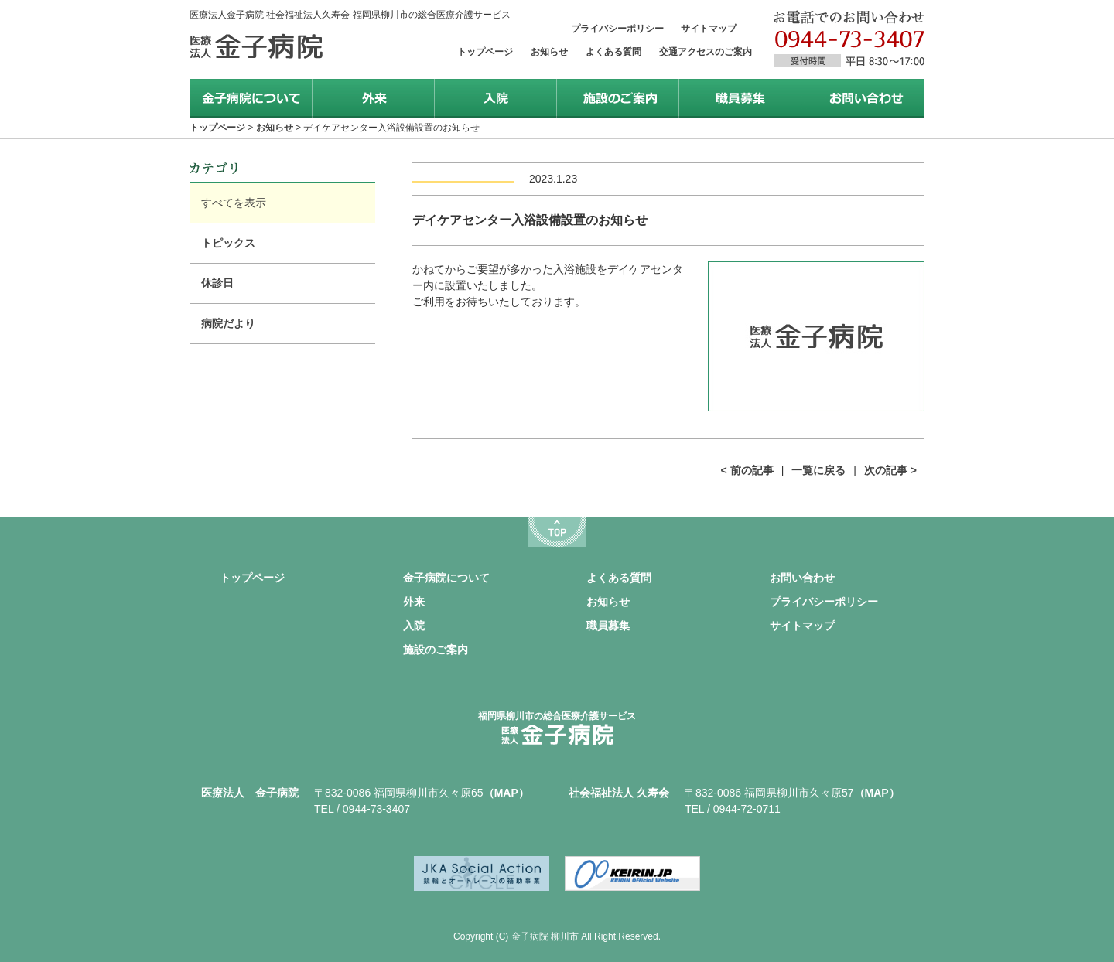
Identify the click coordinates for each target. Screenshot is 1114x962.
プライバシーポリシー (617, 28)
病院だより (228, 323)
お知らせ (549, 51)
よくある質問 (613, 51)
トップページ (485, 51)
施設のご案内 (435, 649)
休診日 (217, 283)
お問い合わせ (802, 577)
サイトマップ (708, 28)
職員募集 (608, 625)
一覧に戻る (818, 470)
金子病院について (446, 577)
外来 (414, 601)
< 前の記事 (747, 470)
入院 (414, 625)
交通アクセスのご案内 (705, 51)
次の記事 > (890, 470)
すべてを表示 (233, 202)
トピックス (228, 243)
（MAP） (506, 792)
